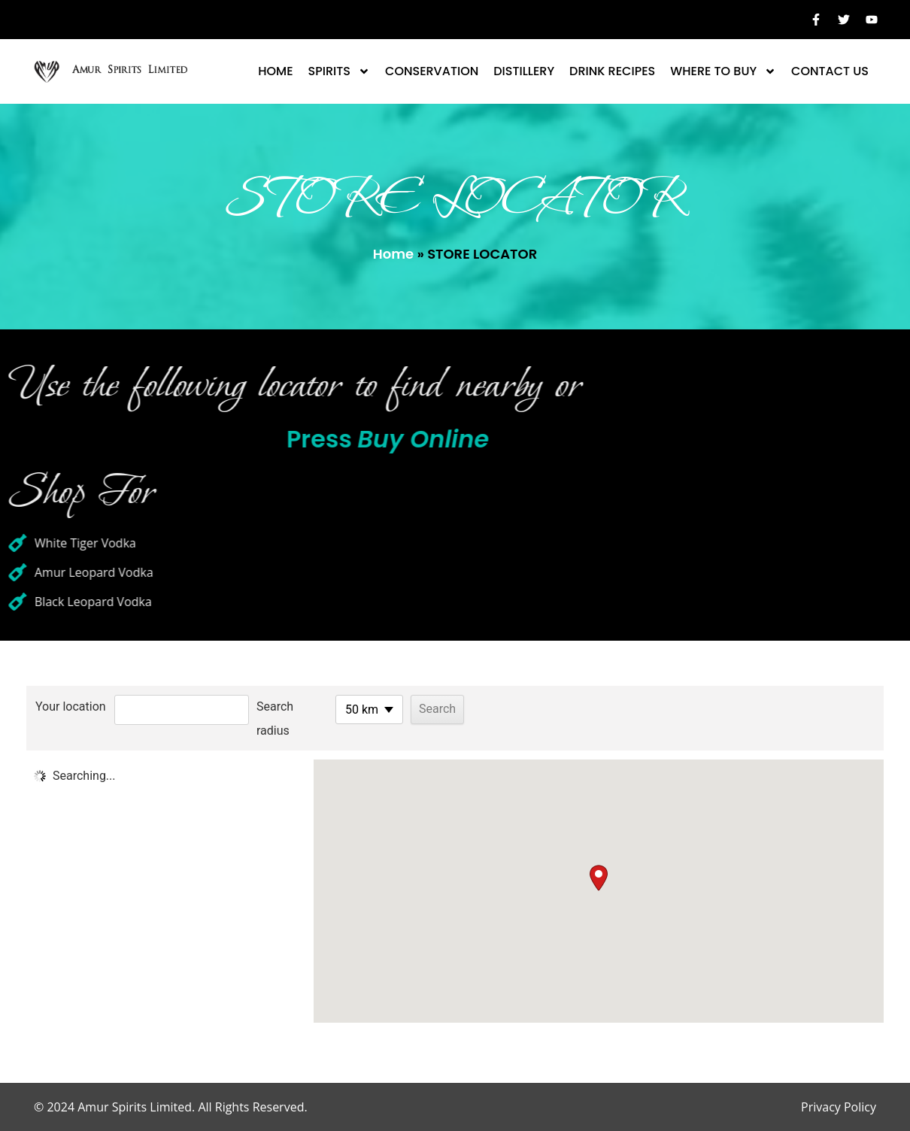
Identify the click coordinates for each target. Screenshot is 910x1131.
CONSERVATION (431, 71)
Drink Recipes (612, 71)
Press (309, 439)
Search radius (274, 718)
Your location (70, 706)
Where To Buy (723, 71)
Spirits (339, 71)
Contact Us (830, 71)
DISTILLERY (523, 71)
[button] (599, 878)
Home (275, 71)
